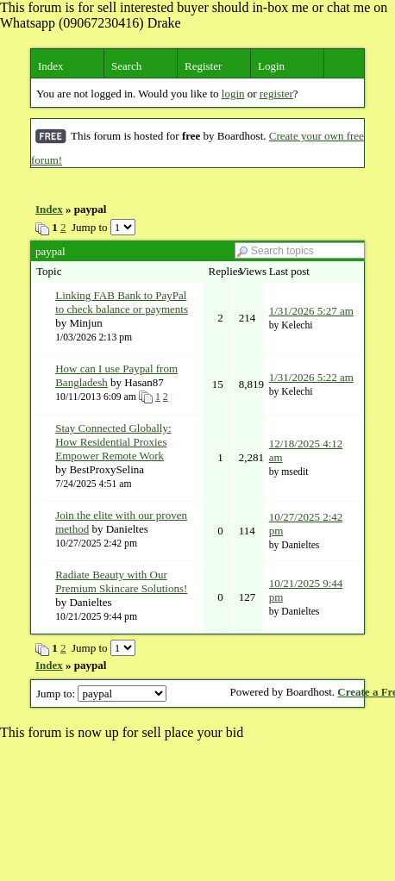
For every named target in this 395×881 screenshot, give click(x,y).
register (276, 93)
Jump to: (101, 693)
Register (203, 65)
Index (51, 65)
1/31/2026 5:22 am (311, 377)
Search (126, 65)
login (233, 93)
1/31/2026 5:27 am (311, 310)
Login (271, 65)
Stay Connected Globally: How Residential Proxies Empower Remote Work (113, 442)
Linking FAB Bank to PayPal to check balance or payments (121, 302)
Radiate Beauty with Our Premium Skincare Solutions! (121, 581)
